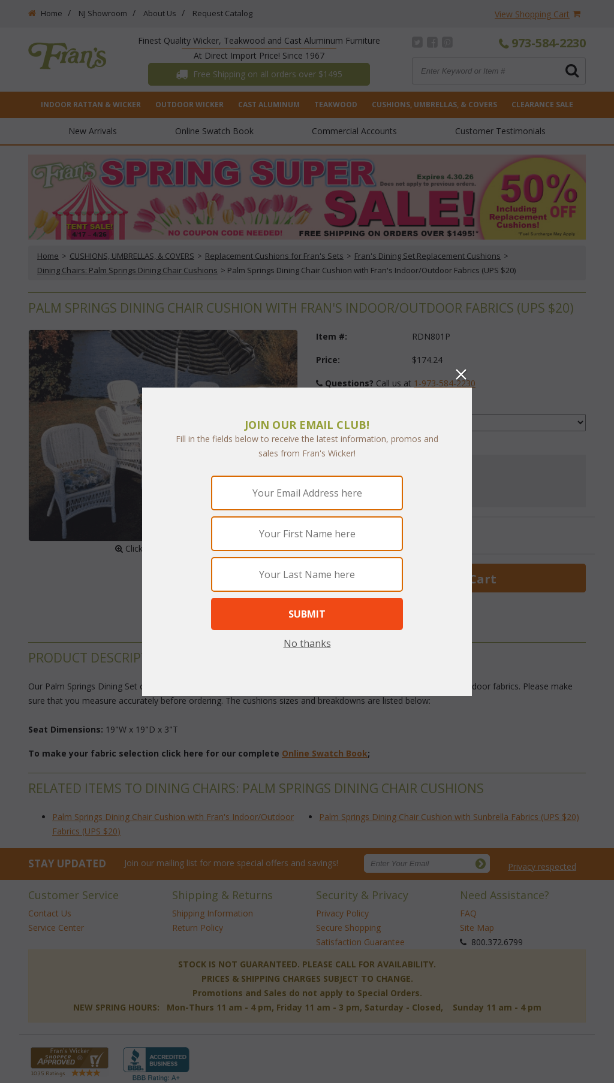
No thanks (307, 643)
